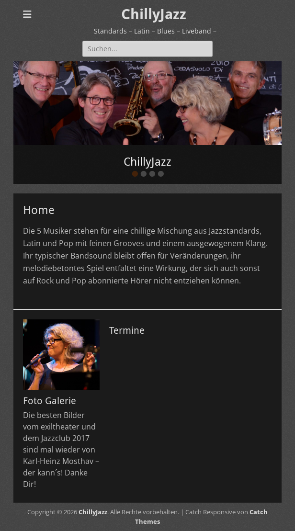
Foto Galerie (49, 401)
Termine (127, 330)
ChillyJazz (153, 14)
